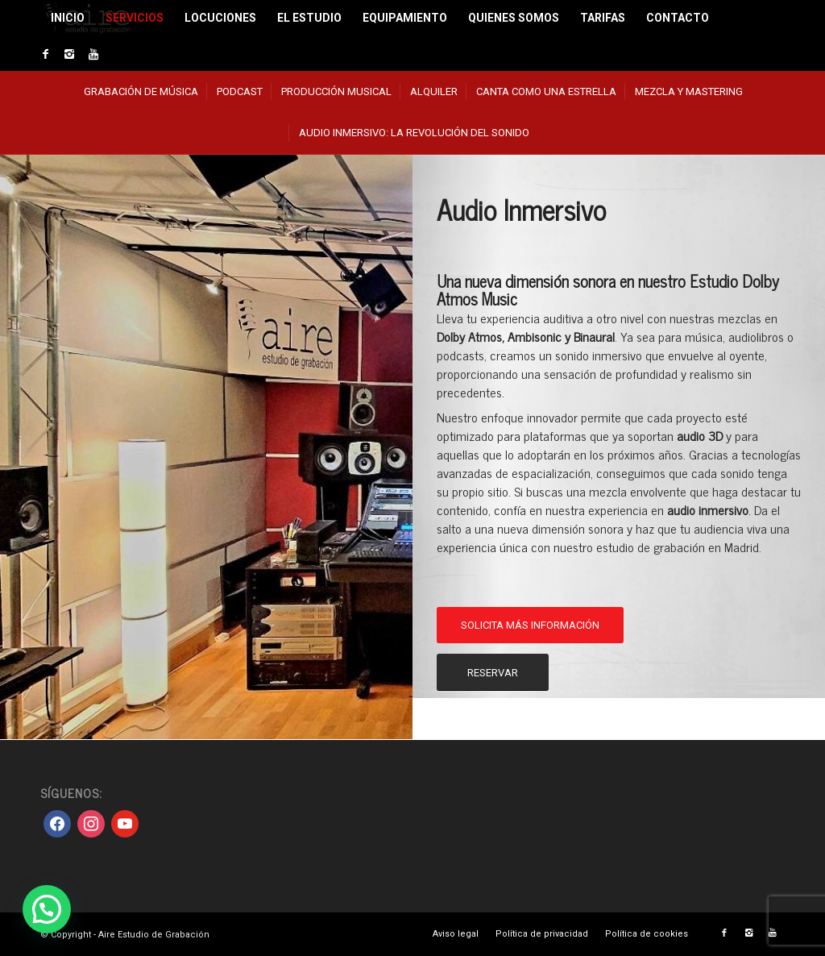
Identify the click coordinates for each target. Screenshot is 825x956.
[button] (47, 909)
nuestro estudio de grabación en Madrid (656, 546)
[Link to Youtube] (93, 54)
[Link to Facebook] (45, 54)
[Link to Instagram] (69, 54)
